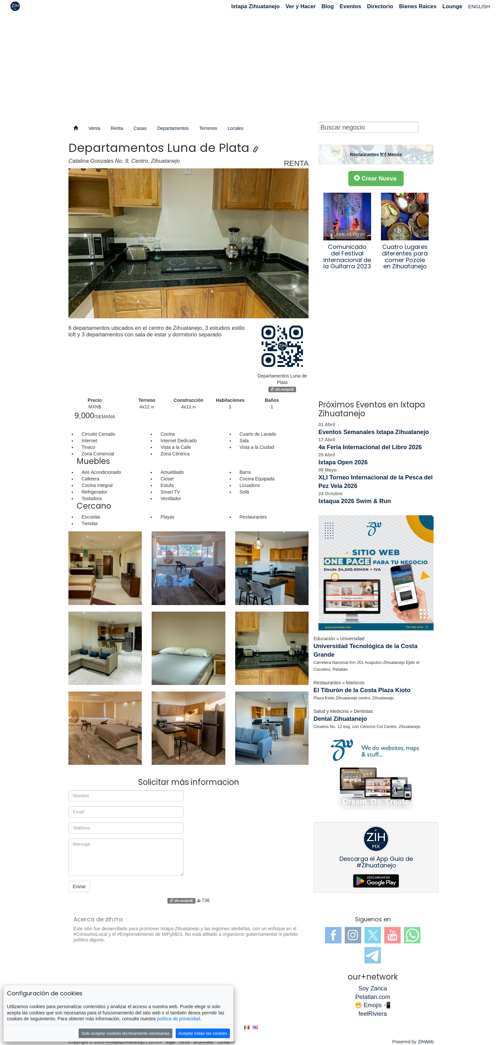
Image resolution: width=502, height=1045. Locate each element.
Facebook (333, 935)
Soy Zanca (373, 988)
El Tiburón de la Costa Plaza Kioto (362, 690)
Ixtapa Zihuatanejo (255, 6)
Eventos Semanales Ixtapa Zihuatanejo (373, 432)
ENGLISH (479, 6)
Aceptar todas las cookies (202, 1033)
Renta (117, 128)
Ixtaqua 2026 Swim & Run (354, 501)
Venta (94, 128)
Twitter (372, 935)
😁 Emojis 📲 (373, 1005)
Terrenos (208, 128)
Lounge (452, 6)
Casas (140, 128)
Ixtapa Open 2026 (343, 462)
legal (171, 1041)
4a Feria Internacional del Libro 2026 (370, 447)
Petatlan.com (372, 997)
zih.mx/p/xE (282, 389)
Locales (235, 128)
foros (184, 1041)
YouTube (392, 935)
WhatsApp (412, 935)
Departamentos (173, 128)
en (255, 1027)
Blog (327, 6)
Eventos (350, 6)
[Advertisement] (251, 66)
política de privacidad (178, 1018)
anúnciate (203, 1041)
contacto (226, 1041)
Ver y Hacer (300, 6)
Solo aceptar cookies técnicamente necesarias (125, 1033)
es (246, 1027)
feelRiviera (373, 1013)
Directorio (380, 6)
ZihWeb (426, 1041)
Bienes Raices (418, 6)
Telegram (372, 955)
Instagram (353, 935)
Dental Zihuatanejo (340, 719)
